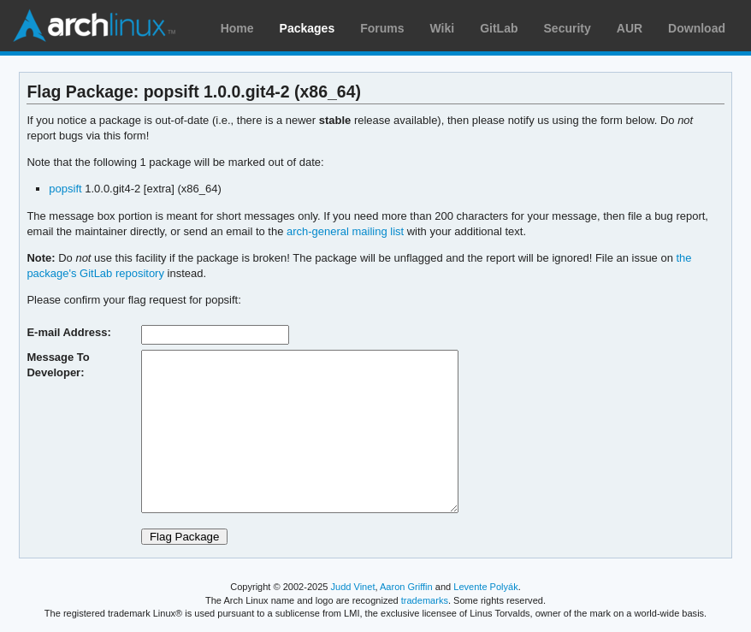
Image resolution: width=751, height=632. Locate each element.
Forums (382, 28)
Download (696, 28)
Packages (307, 28)
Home (237, 28)
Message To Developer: (58, 365)
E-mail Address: (68, 332)
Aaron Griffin (406, 587)
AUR (629, 28)
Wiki (442, 28)
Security (567, 28)
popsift (65, 188)
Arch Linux (94, 26)
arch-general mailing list (345, 231)
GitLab (498, 28)
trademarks (424, 600)
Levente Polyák (485, 587)
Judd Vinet (353, 587)
